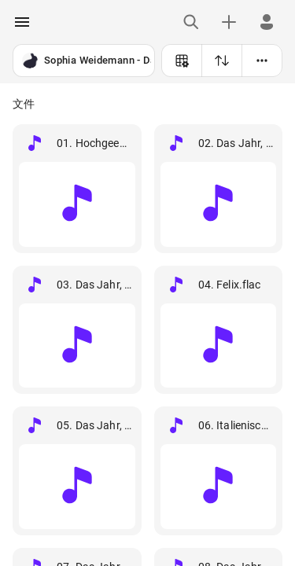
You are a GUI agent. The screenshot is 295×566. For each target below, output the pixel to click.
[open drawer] (22, 22)
